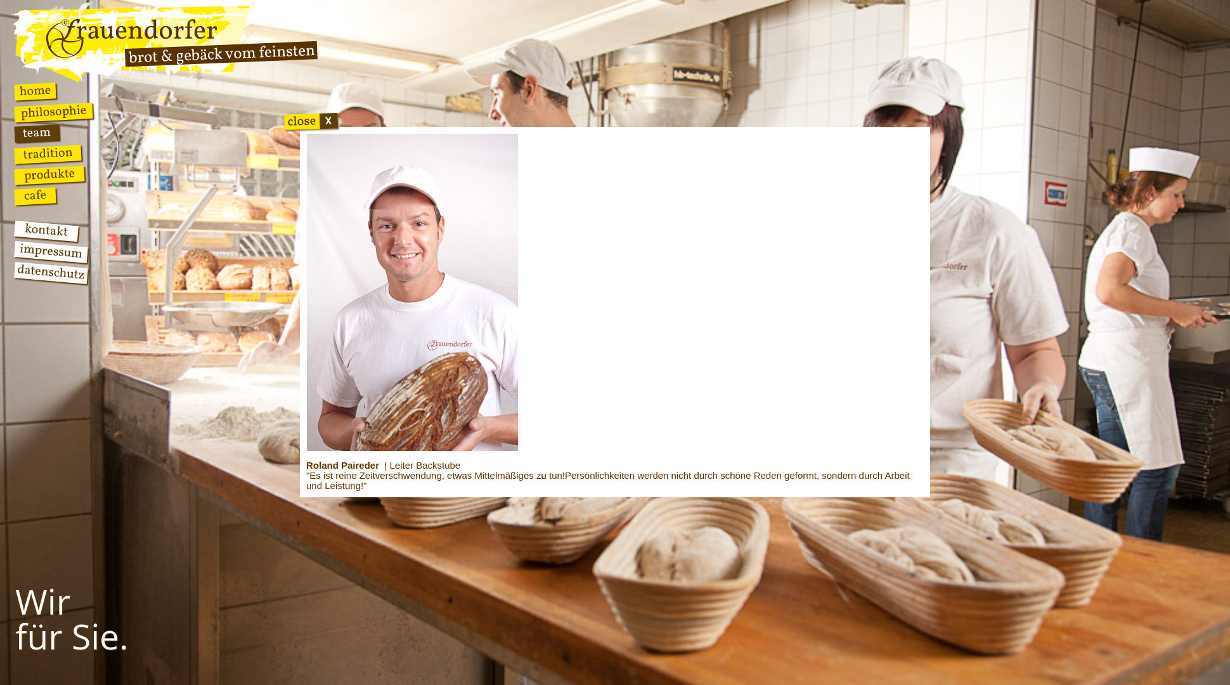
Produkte (49, 175)
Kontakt (46, 231)
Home (35, 91)
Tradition (48, 154)
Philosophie (53, 112)
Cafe (35, 196)
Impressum (51, 252)
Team (36, 133)
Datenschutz (50, 273)
